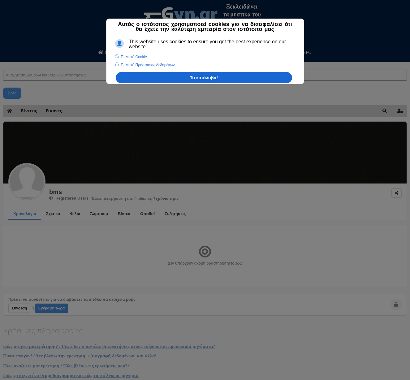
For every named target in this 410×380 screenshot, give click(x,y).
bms (55, 191)
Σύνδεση (19, 308)
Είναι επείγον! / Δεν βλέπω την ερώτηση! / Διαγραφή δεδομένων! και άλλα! (80, 355)
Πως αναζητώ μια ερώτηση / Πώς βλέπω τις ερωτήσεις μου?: (66, 365)
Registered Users (68, 198)
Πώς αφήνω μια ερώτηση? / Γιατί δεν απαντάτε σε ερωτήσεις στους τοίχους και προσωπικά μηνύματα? (109, 346)
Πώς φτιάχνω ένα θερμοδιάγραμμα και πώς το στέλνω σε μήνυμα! (71, 375)
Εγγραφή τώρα (51, 308)
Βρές (12, 93)
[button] (384, 111)
